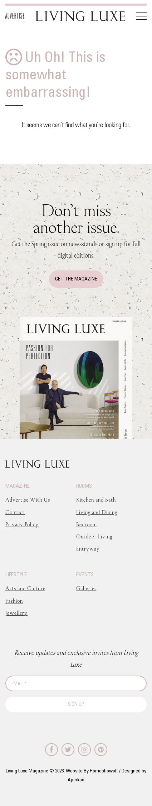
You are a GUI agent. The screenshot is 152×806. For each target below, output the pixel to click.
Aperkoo (76, 780)
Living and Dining (96, 512)
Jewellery (16, 613)
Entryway (88, 548)
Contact (15, 512)
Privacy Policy (22, 524)
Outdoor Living (94, 536)
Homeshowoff (104, 771)
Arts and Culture (25, 588)
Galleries (86, 588)
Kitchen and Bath (96, 499)
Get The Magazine (76, 279)
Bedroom (86, 524)
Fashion (14, 600)
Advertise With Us (27, 499)
